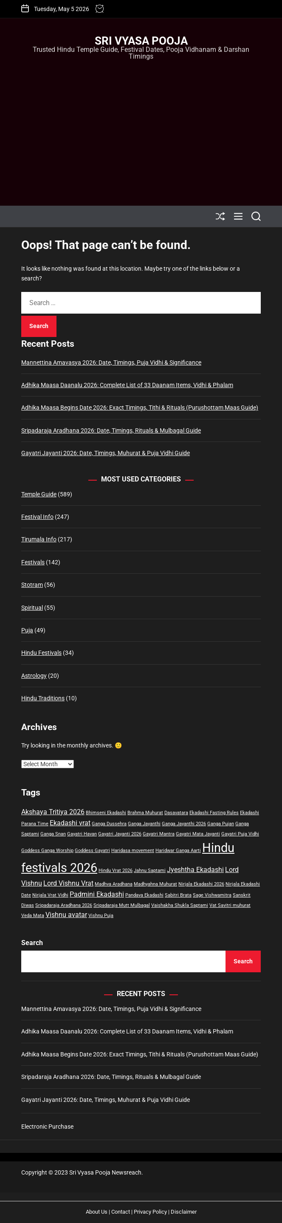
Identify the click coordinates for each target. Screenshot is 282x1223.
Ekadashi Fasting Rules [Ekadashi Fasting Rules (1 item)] (214, 812)
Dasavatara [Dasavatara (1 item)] (176, 812)
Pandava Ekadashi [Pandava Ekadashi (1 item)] (144, 895)
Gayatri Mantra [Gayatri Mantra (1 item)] (159, 834)
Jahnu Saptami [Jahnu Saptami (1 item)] (150, 870)
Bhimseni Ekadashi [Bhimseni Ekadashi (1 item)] (106, 812)
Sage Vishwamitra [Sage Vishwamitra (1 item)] (212, 895)
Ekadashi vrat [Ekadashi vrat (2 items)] (70, 823)
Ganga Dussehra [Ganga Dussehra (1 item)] (109, 824)
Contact (120, 1212)
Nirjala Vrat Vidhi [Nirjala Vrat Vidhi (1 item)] (50, 895)
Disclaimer (184, 1212)
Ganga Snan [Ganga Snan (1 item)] (53, 834)
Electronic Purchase (47, 1126)
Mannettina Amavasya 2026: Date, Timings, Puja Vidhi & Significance (111, 362)
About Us (96, 1212)
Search (32, 943)
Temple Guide (38, 494)
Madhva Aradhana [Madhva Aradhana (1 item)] (114, 884)
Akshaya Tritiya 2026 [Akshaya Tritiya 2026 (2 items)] (53, 812)
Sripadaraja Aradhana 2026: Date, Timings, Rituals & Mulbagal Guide (111, 430)
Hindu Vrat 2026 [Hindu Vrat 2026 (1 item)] (116, 870)
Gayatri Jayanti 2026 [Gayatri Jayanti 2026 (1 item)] (119, 834)
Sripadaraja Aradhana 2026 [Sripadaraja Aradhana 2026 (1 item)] (63, 905)
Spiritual (32, 607)
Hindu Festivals (41, 652)
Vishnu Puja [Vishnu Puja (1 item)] (100, 915)
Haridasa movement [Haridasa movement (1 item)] (132, 850)
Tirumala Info (38, 539)
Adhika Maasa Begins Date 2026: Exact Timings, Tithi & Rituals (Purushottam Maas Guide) (139, 407)
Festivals (33, 562)
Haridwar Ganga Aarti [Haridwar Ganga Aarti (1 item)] (178, 850)
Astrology (34, 675)
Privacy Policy (150, 1212)
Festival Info (37, 516)
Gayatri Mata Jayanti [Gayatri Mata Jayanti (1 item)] (198, 834)
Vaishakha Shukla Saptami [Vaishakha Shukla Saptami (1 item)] (179, 905)
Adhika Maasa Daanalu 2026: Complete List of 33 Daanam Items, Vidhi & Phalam (127, 385)
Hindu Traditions (43, 698)
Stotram (32, 584)
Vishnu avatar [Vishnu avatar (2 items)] (66, 915)
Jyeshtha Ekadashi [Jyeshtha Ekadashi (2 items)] (195, 870)
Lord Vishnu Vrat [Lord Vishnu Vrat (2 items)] (68, 883)
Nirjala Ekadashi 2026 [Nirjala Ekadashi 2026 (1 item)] (201, 884)
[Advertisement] (141, 124)
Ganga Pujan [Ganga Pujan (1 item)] (220, 824)
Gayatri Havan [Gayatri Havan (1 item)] (82, 834)
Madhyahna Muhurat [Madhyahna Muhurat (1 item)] (155, 884)
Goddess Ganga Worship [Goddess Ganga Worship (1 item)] (47, 850)
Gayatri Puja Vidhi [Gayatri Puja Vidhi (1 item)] (240, 834)
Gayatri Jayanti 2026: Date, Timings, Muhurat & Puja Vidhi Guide (105, 453)
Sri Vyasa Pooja (141, 40)
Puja (27, 630)
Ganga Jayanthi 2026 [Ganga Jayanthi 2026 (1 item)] (184, 824)
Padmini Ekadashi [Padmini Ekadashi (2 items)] (97, 894)
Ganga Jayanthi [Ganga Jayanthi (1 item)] (144, 824)
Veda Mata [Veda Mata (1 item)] (32, 915)
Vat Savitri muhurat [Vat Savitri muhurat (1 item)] (230, 905)
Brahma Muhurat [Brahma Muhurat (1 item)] (145, 812)
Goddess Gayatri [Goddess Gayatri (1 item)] (92, 850)
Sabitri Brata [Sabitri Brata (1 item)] (178, 895)
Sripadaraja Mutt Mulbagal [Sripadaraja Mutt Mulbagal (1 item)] (121, 905)
